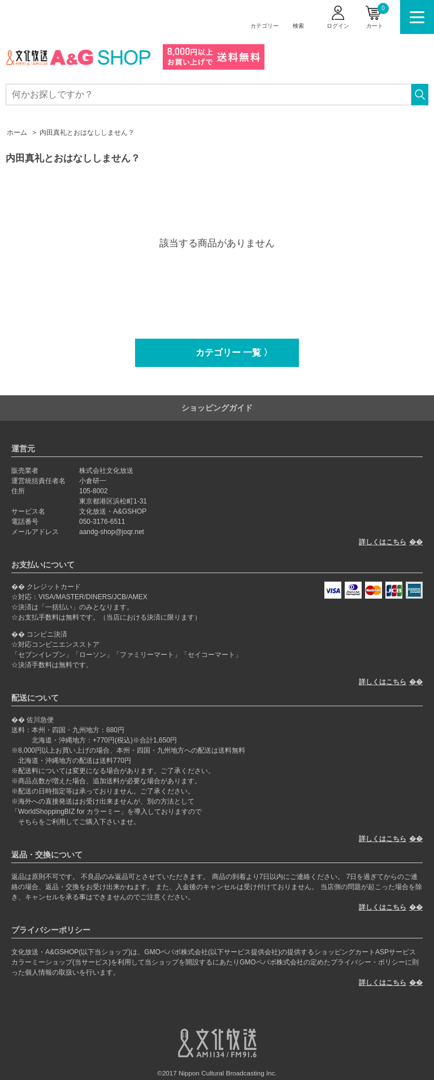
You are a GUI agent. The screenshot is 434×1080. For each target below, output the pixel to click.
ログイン (338, 26)
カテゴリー (264, 26)
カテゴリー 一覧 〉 (234, 352)
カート (377, 16)
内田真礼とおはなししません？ (87, 132)
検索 (298, 26)
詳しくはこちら (382, 542)
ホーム (17, 132)
